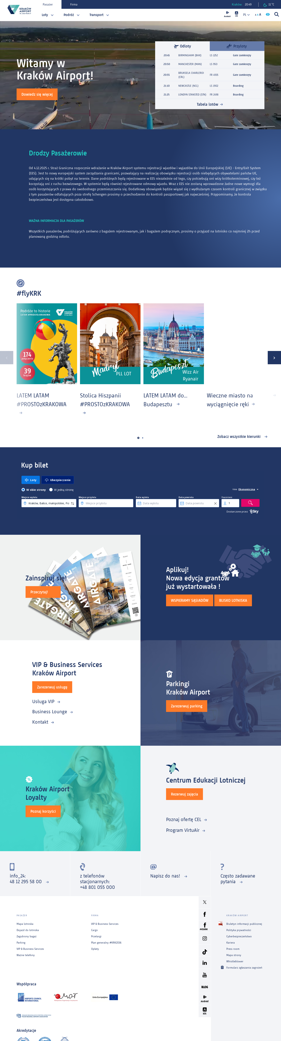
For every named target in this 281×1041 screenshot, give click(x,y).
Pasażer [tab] (48, 4)
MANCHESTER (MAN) (190, 64)
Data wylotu (142, 497)
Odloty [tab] (182, 46)
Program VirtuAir (182, 830)
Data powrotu (186, 497)
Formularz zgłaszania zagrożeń (244, 967)
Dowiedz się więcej (37, 94)
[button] (138, 438)
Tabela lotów (207, 104)
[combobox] (245, 14)
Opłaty (95, 949)
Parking (21, 942)
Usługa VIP (43, 701)
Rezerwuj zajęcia (184, 794)
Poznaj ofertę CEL (183, 819)
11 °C (268, 5)
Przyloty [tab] (237, 46)
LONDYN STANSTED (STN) (192, 94)
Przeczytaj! (39, 592)
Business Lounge (49, 712)
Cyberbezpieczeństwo (239, 936)
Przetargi (96, 936)
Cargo (94, 930)
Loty (45, 15)
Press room (232, 949)
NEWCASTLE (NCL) (188, 85)
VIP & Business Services (30, 949)
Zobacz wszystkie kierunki (239, 436)
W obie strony (36, 490)
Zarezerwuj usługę (52, 687)
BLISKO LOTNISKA (233, 600)
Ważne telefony (26, 955)
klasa (235, 489)
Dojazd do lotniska (28, 930)
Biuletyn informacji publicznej (244, 924)
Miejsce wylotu (29, 497)
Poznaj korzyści (43, 811)
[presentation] (6, 357)
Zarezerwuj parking (186, 706)
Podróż (69, 15)
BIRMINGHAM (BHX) (189, 55)
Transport (96, 15)
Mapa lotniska (25, 924)
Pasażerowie (226, 497)
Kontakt (40, 722)
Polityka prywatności (238, 930)
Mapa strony (233, 955)
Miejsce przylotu (87, 497)
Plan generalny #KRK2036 (106, 942)
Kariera (230, 942)
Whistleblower (234, 961)
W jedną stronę (64, 490)
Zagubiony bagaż (26, 936)
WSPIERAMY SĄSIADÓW (189, 600)
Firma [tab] (73, 4)
